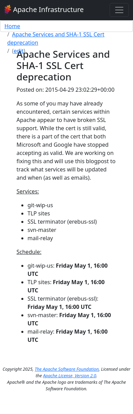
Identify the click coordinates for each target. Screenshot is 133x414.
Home (12, 26)
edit (19, 51)
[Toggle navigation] (119, 10)
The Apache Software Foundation (67, 369)
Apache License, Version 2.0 (69, 375)
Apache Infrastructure (44, 10)
